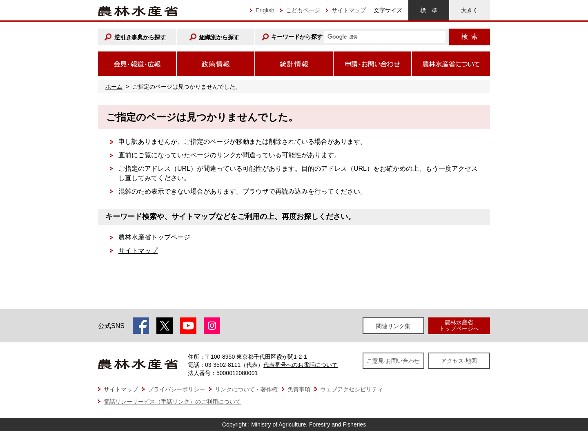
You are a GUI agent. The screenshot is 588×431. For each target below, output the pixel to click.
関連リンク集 (393, 326)
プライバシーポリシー (176, 389)
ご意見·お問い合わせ (393, 360)
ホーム (113, 86)
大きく (469, 10)
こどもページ (303, 10)
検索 (469, 36)
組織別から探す (219, 37)
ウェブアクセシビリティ (351, 389)
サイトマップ (349, 10)
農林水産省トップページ (154, 237)
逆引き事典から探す (140, 37)
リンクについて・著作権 (246, 389)
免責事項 (298, 389)
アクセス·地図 (459, 360)
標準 (428, 10)
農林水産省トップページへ (459, 325)
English (265, 10)
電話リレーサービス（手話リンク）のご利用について (172, 401)
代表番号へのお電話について (300, 365)
